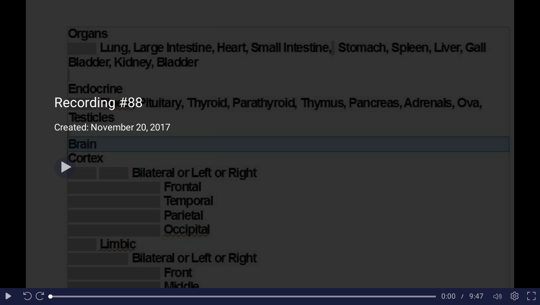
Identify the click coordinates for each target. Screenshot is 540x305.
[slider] (243, 296)
